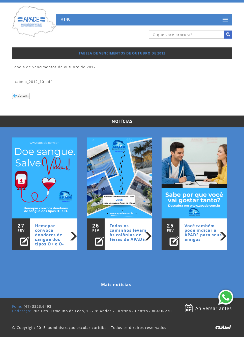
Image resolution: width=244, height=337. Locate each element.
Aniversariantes (213, 308)
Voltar (22, 95)
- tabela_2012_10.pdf (32, 81)
